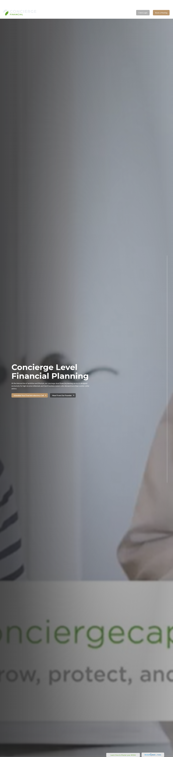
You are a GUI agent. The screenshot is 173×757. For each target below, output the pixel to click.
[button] (69, 6)
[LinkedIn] (167, 495)
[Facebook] (167, 490)
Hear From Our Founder (62, 395)
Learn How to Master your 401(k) (123, 755)
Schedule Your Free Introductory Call (29, 395)
